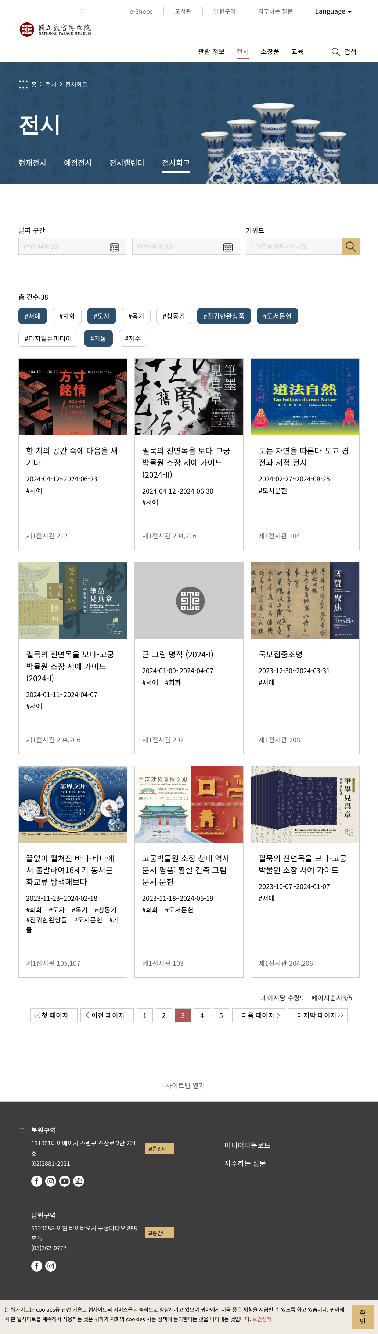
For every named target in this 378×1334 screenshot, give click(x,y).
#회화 (67, 315)
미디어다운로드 (247, 1145)
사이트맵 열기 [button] (185, 1085)
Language (330, 10)
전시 (51, 84)
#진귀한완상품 (224, 315)
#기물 (98, 338)
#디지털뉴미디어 (48, 338)
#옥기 (136, 315)
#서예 (33, 315)
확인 (363, 1317)
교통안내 (157, 1148)
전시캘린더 (126, 162)
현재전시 (32, 162)
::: (82, 11)
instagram (50, 1181)
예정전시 (78, 162)
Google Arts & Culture (78, 1181)
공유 (290, 204)
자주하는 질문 (245, 1163)
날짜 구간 (31, 230)
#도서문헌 (277, 315)
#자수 (133, 338)
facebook (36, 1181)
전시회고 (76, 84)
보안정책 (261, 1319)
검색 (351, 246)
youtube (64, 1181)
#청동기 (174, 315)
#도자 (102, 315)
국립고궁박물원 (55, 29)
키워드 (255, 230)
